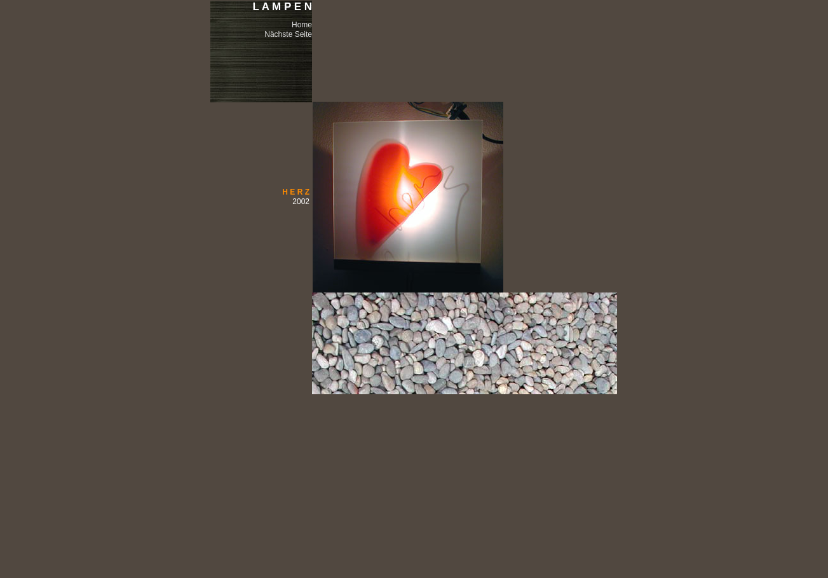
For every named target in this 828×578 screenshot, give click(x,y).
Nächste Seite (288, 34)
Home (302, 24)
